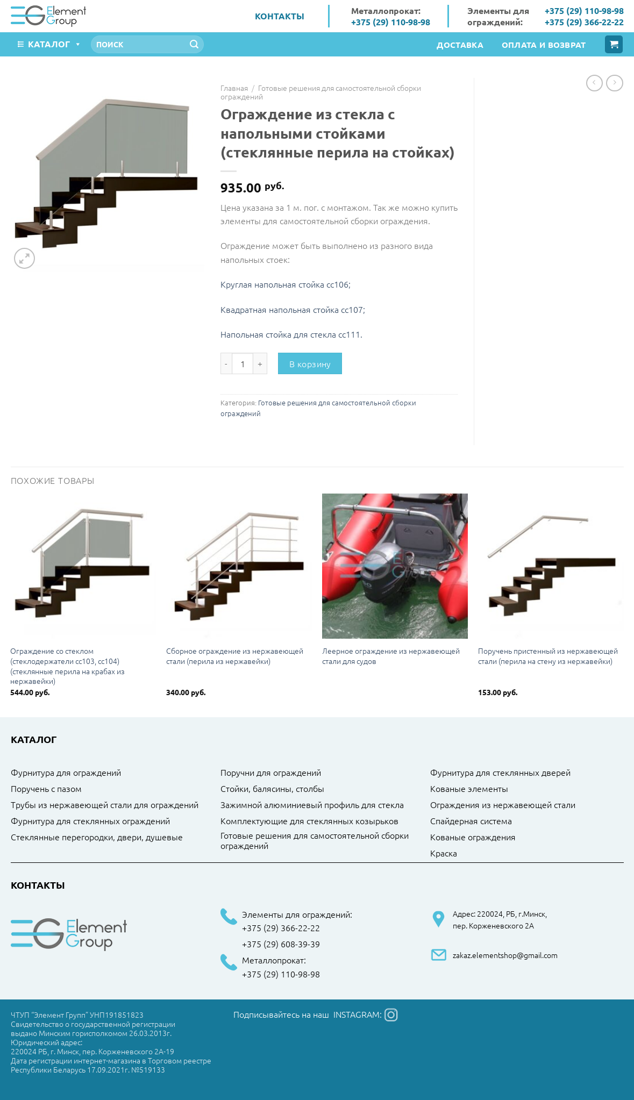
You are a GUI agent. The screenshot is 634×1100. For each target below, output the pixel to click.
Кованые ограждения (473, 837)
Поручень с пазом (46, 788)
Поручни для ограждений (270, 772)
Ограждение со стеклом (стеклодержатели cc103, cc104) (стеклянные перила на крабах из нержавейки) (67, 666)
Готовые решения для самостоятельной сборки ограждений (320, 92)
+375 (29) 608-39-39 (281, 944)
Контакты (279, 16)
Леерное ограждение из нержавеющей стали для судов (391, 656)
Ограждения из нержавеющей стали (502, 804)
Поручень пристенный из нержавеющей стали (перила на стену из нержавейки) (548, 656)
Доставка (460, 44)
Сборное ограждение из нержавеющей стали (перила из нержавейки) (234, 656)
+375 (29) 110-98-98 (390, 21)
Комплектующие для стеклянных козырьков (309, 821)
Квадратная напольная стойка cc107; (292, 309)
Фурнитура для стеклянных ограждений (90, 821)
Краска (443, 853)
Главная (234, 87)
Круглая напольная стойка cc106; (285, 284)
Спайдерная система (471, 821)
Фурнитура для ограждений (66, 772)
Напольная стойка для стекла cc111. (291, 334)
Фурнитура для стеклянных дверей (500, 772)
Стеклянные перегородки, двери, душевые (97, 837)
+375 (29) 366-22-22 (584, 21)
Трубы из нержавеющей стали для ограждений (104, 804)
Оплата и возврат (544, 44)
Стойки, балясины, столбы (272, 788)
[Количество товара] (242, 363)
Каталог (55, 43)
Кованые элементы (469, 788)
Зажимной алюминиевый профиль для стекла (312, 804)
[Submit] (194, 44)
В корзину (310, 363)
